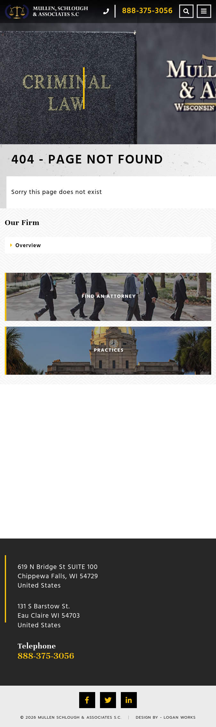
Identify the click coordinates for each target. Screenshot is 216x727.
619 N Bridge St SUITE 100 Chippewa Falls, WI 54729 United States (58, 576)
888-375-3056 (46, 655)
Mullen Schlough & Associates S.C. (79, 717)
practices (109, 350)
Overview (28, 245)
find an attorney (109, 296)
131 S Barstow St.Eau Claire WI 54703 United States (49, 616)
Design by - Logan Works (166, 717)
